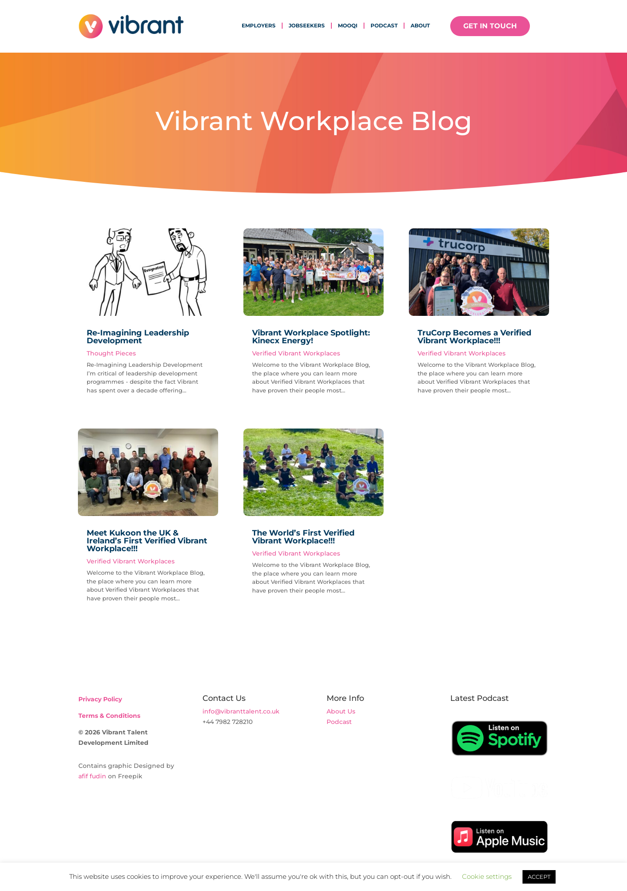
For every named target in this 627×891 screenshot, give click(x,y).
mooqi (347, 26)
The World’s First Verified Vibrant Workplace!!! (303, 537)
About (420, 26)
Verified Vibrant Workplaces (131, 561)
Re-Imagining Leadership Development (138, 336)
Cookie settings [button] (487, 876)
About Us (341, 711)
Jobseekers (307, 26)
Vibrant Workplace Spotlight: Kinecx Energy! (311, 336)
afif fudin (92, 776)
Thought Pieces (111, 353)
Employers (259, 26)
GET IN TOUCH (490, 26)
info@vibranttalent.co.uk (241, 711)
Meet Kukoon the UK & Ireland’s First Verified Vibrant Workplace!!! (147, 540)
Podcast (384, 26)
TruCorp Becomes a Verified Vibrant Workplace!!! (474, 336)
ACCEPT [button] (539, 876)
